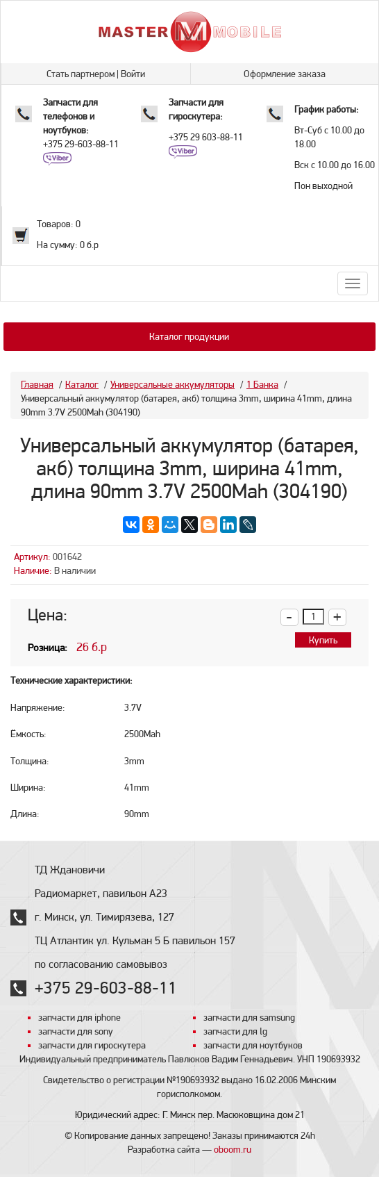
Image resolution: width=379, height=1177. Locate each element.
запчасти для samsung (249, 1017)
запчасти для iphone (79, 1017)
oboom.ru (232, 1149)
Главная (37, 384)
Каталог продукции (189, 336)
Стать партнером (81, 73)
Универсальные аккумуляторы (172, 384)
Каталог (82, 384)
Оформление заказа (285, 73)
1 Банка (262, 384)
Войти (133, 73)
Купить (323, 639)
